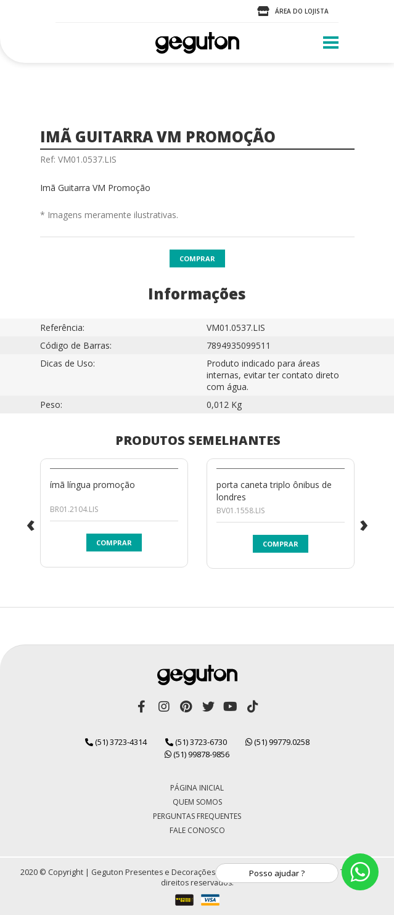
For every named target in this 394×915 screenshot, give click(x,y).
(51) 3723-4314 (116, 741)
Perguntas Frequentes (197, 816)
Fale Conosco (197, 830)
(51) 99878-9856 (197, 754)
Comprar (197, 258)
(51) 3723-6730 (196, 741)
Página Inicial (197, 788)
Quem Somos (197, 802)
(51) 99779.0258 (277, 741)
